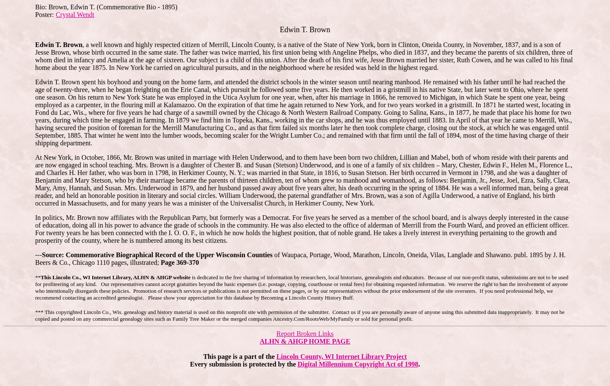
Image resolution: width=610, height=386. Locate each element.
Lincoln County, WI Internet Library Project (342, 356)
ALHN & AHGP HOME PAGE (305, 341)
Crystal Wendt (74, 14)
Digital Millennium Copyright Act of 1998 (358, 364)
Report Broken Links (304, 333)
